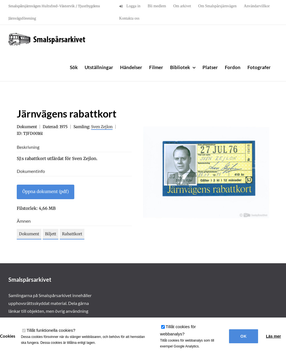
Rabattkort (72, 233)
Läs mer (273, 336)
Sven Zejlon (102, 126)
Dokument (29, 233)
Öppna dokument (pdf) (45, 191)
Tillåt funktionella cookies (51, 330)
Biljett (50, 233)
